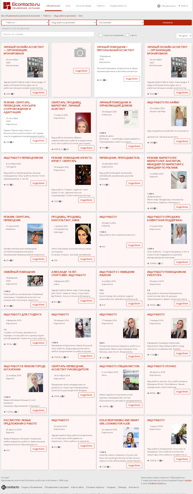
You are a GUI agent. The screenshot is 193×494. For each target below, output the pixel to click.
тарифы (188, 480)
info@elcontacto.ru (157, 483)
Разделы (111, 487)
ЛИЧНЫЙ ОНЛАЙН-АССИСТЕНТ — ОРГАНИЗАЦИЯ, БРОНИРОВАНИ (24, 50)
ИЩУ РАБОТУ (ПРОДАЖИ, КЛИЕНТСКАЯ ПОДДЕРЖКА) (164, 218)
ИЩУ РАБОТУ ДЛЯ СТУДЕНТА (22, 314)
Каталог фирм (83, 5)
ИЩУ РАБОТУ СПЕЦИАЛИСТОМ (119, 366)
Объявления (53, 5)
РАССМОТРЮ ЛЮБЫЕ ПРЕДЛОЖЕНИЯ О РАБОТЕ (20, 421)
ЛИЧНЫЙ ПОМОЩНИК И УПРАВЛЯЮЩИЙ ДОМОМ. (116, 104)
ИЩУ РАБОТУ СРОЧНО (161, 366)
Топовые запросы (95, 487)
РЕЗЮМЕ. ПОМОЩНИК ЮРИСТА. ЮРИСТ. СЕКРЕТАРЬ (71, 159)
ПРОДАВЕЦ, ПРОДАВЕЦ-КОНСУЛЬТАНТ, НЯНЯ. (66, 218)
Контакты (134, 487)
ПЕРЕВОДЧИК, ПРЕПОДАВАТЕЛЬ (119, 158)
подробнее (38, 92)
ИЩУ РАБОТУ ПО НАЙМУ (163, 102)
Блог (68, 5)
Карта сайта (77, 487)
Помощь (122, 487)
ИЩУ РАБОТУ (108, 217)
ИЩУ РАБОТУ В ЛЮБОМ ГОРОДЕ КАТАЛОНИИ (24, 367)
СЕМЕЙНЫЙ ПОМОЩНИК (19, 272)
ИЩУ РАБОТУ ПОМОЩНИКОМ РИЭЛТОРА (166, 273)
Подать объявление (31, 487)
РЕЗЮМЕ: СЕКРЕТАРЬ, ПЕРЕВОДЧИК (17, 218)
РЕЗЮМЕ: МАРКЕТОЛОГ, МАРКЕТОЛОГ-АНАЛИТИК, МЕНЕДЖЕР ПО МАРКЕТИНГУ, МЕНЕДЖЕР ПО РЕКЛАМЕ (165, 162)
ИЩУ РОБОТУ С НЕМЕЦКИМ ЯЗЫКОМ (116, 273)
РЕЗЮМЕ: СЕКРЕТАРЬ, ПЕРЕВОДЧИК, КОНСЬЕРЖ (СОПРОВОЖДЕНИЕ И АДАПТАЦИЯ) (20, 107)
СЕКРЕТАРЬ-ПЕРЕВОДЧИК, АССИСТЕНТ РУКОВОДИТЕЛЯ (69, 367)
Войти (183, 5)
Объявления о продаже (57, 487)
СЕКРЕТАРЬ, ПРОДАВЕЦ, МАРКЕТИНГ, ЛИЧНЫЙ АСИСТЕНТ (66, 106)
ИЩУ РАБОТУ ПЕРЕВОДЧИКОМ (23, 158)
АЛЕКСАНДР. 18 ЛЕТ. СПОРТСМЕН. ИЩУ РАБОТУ (68, 273)
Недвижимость (118, 5)
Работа (101, 5)
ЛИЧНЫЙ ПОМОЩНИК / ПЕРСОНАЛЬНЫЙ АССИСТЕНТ (115, 48)
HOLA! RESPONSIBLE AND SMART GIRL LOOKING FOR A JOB (119, 421)
